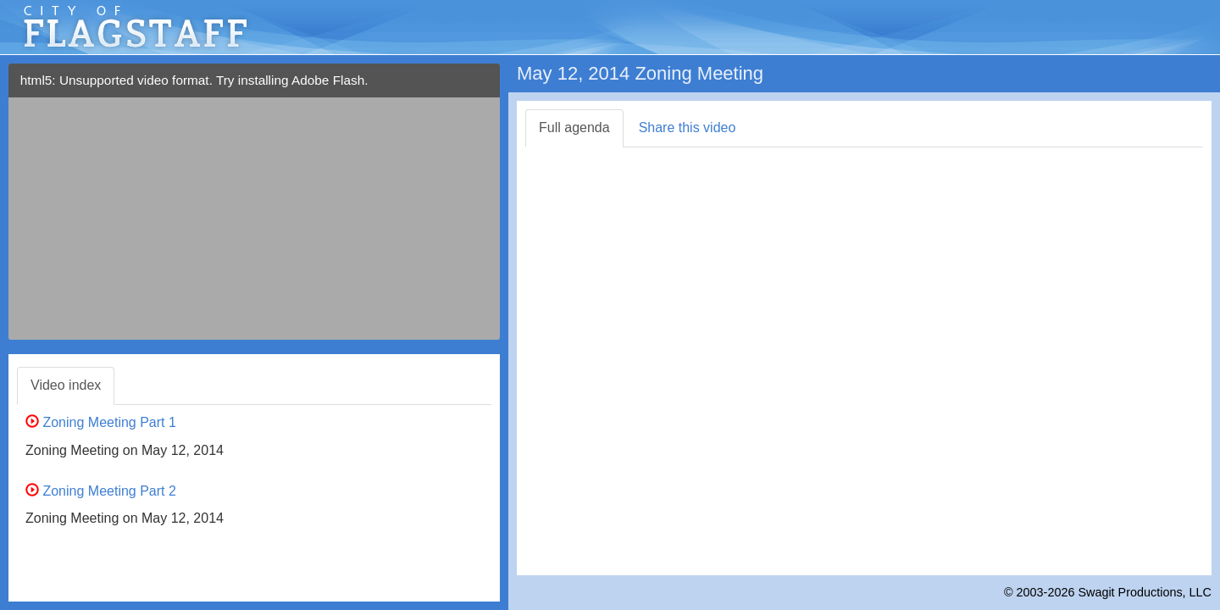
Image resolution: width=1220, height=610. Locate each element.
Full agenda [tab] (574, 127)
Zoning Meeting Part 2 (100, 491)
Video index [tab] (65, 385)
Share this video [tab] (687, 127)
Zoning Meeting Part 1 (100, 422)
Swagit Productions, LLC (1145, 592)
